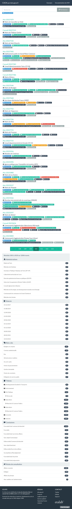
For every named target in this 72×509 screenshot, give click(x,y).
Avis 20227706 (8, 119)
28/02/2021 (36, 335)
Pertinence (63, 10)
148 (19, 249)
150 (30, 249)
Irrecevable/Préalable (19, 102)
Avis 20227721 (8, 130)
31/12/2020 (36, 328)
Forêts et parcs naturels (40, 92)
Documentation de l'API (62, 3)
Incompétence (31, 102)
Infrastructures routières (36, 358)
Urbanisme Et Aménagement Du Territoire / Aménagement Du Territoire (21, 126)
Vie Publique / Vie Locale (27, 81)
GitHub (57, 494)
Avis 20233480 (8, 173)
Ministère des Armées (36, 297)
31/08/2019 (36, 309)
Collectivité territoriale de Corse (36, 274)
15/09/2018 (36, 312)
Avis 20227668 (8, 98)
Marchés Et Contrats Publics (36, 403)
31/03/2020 (36, 316)
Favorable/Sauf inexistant (10, 206)
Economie (52, 24)
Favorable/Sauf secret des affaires (38, 24)
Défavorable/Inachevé (48, 124)
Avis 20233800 (8, 236)
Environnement (61, 90)
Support (57, 496)
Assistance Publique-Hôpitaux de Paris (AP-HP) (36, 271)
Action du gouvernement (36, 366)
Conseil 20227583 (9, 64)
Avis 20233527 (8, 185)
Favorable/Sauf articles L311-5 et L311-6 (23, 113)
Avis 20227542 (8, 41)
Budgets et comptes (42, 36)
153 (47, 249)
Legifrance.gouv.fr (42, 496)
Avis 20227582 (8, 51)
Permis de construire (36, 373)
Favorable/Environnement (20, 24)
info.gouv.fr (40, 492)
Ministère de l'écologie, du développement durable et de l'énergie (36, 290)
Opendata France (42, 501)
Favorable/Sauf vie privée (43, 56)
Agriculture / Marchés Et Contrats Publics (14, 26)
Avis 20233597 (8, 213)
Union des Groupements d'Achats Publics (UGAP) (36, 282)
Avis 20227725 (8, 141)
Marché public (31, 26)
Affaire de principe (36, 476)
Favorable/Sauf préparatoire (20, 45)
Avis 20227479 (8, 20)
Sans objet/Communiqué (27, 56)
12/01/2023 (7, 24)
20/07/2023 (7, 166)
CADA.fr (39, 503)
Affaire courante (36, 468)
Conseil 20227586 (9, 75)
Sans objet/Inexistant (18, 124)
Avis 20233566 (8, 198)
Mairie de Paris (36, 263)
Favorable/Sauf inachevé (37, 189)
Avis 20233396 (8, 162)
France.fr (39, 494)
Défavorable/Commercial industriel (36, 441)
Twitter (57, 492)
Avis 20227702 (8, 109)
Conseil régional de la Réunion (36, 286)
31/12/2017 (36, 305)
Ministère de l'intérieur (36, 267)
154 (52, 249)
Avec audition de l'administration (36, 479)
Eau (36, 354)
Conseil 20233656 (9, 223)
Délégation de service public (29, 60)
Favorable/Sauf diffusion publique (12, 58)
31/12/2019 (36, 324)
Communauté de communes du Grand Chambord (36, 293)
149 (25, 249)
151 (36, 249)
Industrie (60, 24)
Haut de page (65, 507)
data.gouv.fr (14, 3)
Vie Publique (36, 392)
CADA (4, 3)
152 (41, 249)
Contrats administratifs (9, 94)
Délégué (36, 472)
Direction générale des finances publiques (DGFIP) (36, 278)
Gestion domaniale (47, 242)
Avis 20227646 (8, 85)
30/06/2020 (36, 320)
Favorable (16, 56)
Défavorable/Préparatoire (20, 68)
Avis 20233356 (8, 151)
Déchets (6, 60)
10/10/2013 (36, 339)
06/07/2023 (7, 155)
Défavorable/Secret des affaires (49, 177)
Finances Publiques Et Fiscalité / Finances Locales (36, 58)
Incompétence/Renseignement (36, 453)
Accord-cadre (36, 362)
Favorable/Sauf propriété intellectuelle (51, 79)
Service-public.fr (41, 498)
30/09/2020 (36, 331)
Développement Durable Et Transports (36, 385)
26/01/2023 (7, 56)
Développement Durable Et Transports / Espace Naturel (17, 92)
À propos (49, 3)
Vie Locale (36, 396)
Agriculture (36, 400)
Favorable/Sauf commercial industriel (30, 134)
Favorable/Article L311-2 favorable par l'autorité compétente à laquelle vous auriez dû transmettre (28, 204)
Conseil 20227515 (9, 30)
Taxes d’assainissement (57, 58)
